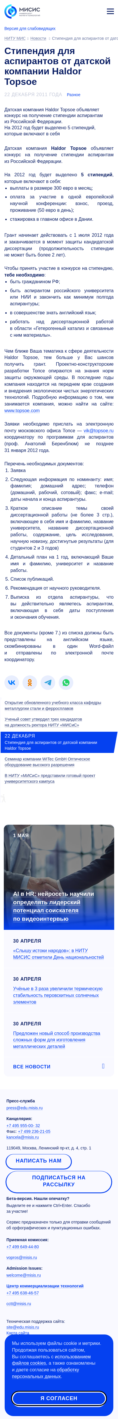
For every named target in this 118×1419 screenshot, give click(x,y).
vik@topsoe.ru (99, 430)
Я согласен (59, 1398)
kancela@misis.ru (22, 1137)
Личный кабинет (96, 10)
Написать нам (39, 1161)
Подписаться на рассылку (59, 1181)
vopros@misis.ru (21, 1257)
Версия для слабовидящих (29, 28)
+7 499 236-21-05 (34, 1131)
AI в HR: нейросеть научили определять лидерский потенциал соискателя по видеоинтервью (53, 906)
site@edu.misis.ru (22, 1327)
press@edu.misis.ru (24, 1108)
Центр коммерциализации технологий (45, 1286)
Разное (73, 94)
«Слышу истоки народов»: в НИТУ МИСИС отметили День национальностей (58, 954)
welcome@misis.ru (23, 1275)
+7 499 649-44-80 (22, 1246)
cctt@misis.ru (18, 1303)
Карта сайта (17, 1333)
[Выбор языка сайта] (83, 10)
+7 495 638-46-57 (22, 1293)
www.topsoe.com (22, 410)
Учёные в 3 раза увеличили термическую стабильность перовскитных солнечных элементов (58, 995)
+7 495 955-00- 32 (23, 1125)
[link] (11, 682)
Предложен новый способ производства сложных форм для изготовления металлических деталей (56, 1040)
